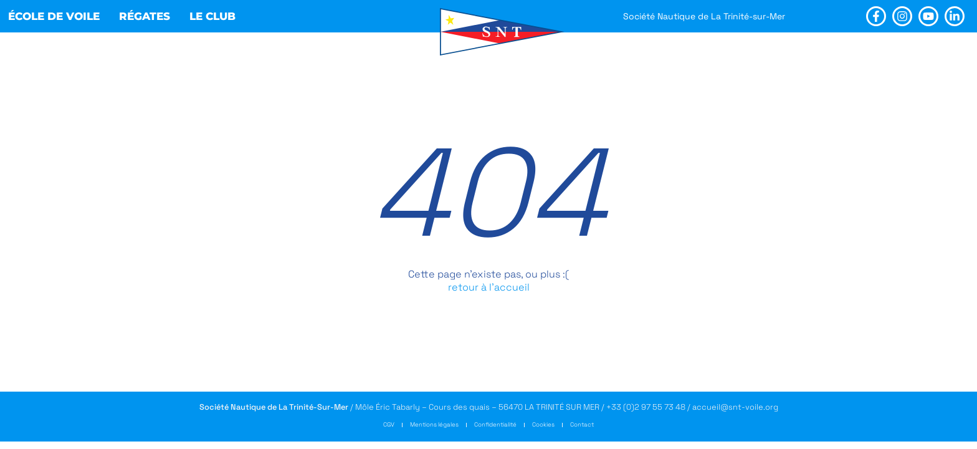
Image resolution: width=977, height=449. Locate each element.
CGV (388, 424)
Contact (582, 424)
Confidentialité (495, 424)
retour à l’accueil (489, 287)
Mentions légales (434, 424)
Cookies (543, 424)
